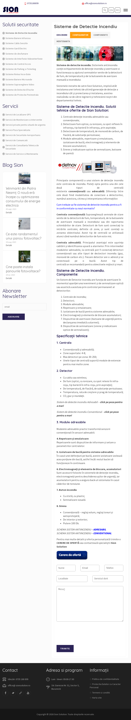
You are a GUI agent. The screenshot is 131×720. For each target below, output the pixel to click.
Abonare (14, 317)
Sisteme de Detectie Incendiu (19, 32)
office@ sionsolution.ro (19, 685)
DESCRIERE (62, 35)
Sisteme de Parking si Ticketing (19, 69)
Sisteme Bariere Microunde (17, 79)
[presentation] (81, 635)
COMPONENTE (101, 35)
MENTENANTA (63, 41)
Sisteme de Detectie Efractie (18, 89)
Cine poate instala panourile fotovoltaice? (23, 269)
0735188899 (31, 3)
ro (117, 10)
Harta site (97, 697)
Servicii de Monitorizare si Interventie (22, 119)
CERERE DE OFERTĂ (68, 542)
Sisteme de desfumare (15, 53)
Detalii (9, 212)
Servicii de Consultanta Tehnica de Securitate (20, 147)
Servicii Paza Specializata (16, 130)
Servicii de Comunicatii (15, 140)
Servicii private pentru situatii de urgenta (23, 124)
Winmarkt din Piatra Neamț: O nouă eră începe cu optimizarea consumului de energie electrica (23, 196)
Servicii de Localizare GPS (16, 114)
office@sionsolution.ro (94, 3)
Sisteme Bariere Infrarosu (16, 38)
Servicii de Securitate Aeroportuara (21, 135)
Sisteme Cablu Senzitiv (15, 43)
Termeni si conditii (101, 692)
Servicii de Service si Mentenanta (20, 153)
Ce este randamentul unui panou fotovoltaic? (23, 236)
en (111, 10)
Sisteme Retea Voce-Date (16, 74)
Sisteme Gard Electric (14, 48)
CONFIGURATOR (80, 35)
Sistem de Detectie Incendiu (75, 279)
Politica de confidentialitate (105, 679)
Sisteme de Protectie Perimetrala (20, 94)
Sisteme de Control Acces (16, 63)
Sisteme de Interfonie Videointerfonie (22, 58)
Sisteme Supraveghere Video (18, 84)
